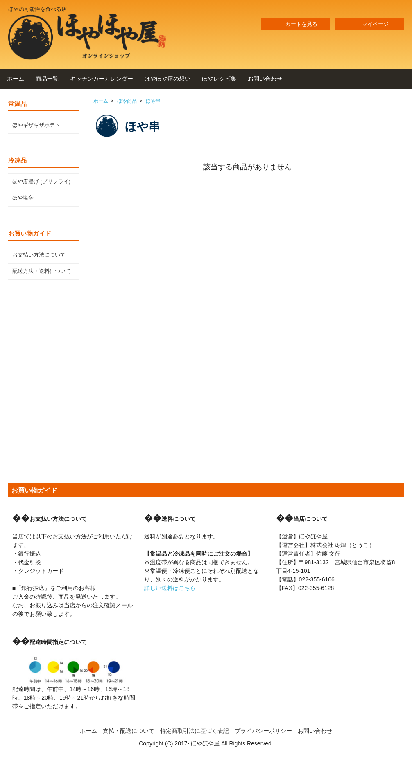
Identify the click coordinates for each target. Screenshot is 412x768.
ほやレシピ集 (219, 78)
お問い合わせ (265, 78)
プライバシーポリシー (263, 730)
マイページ (370, 24)
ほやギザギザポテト (36, 125)
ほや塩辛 (23, 198)
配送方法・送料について (41, 271)
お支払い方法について (39, 255)
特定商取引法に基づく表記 (194, 730)
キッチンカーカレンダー (101, 78)
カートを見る (295, 24)
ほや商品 (127, 101)
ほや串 (153, 101)
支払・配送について (128, 730)
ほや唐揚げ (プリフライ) (41, 182)
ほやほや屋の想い (167, 78)
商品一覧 (47, 78)
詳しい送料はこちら (170, 588)
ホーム (15, 78)
